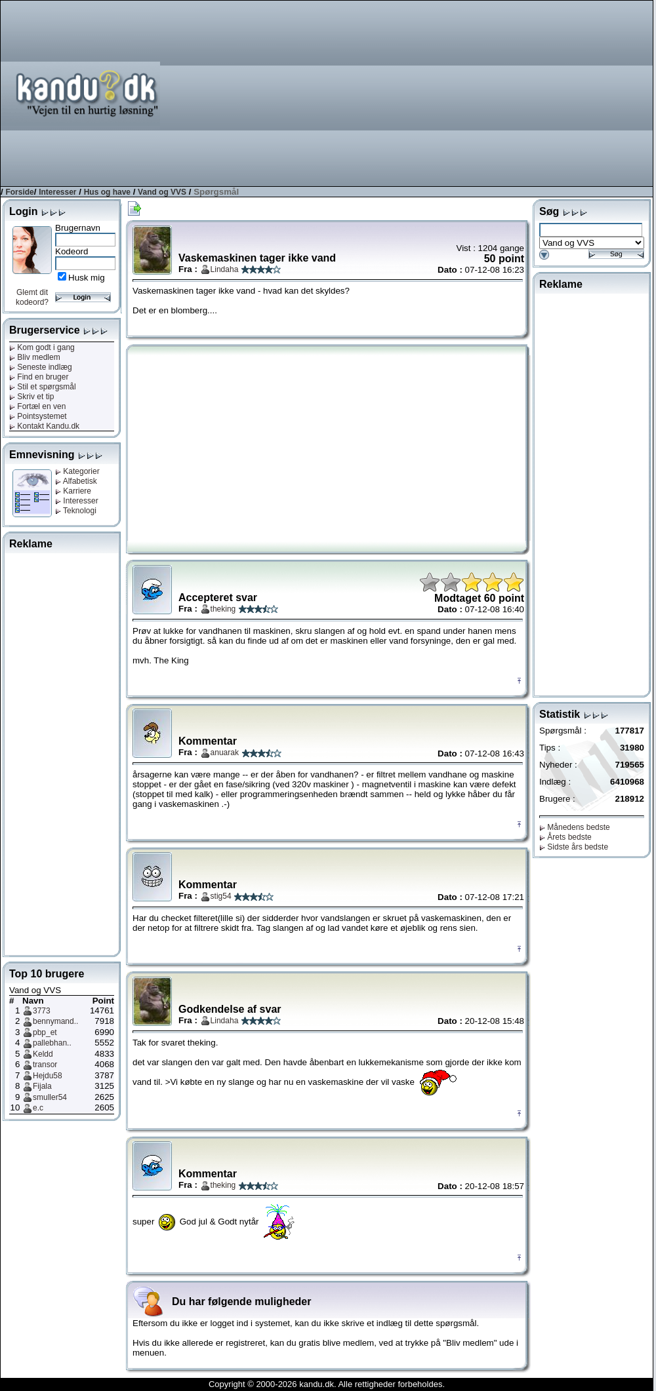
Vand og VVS (162, 192)
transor (45, 1064)
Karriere (73, 491)
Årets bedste (565, 837)
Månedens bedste (574, 827)
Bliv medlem (34, 357)
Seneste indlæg (40, 367)
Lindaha (225, 269)
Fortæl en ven (37, 406)
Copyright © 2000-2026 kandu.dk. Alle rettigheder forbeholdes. (327, 1384)
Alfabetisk (76, 481)
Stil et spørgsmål (42, 386)
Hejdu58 (47, 1075)
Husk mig (86, 278)
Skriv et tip (31, 396)
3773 (42, 1010)
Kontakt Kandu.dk (44, 426)
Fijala (42, 1086)
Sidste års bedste (573, 847)
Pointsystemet (38, 416)
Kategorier (77, 471)
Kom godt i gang (42, 347)
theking (223, 609)
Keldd (43, 1054)
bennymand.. (55, 1021)
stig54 (221, 896)
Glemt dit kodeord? (32, 297)
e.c (38, 1107)
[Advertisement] (477, 92)
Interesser (57, 192)
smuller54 (50, 1097)
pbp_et (45, 1032)
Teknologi (75, 510)
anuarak (225, 752)
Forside (19, 192)
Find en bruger (38, 377)
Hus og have (107, 192)
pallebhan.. (52, 1043)
